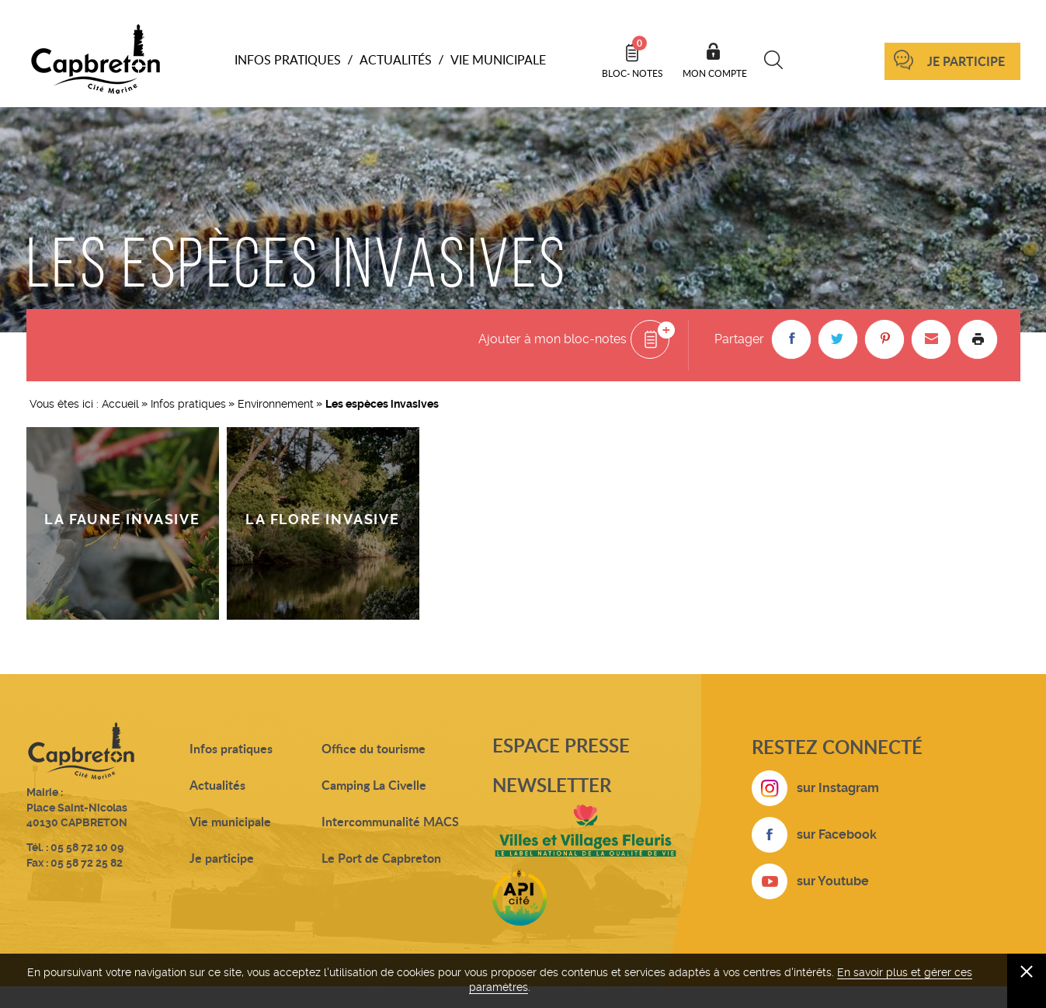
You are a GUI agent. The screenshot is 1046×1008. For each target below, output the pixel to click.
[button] (791, 339)
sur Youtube (833, 881)
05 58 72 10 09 (86, 847)
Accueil (120, 404)
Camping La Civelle (373, 785)
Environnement (276, 404)
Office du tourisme (373, 748)
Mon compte (715, 73)
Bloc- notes (632, 57)
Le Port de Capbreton (381, 858)
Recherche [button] (774, 59)
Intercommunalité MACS (390, 821)
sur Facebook (837, 834)
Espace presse (561, 745)
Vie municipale (230, 821)
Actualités (217, 785)
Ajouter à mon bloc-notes (552, 339)
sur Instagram (838, 787)
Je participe (966, 61)
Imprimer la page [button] (977, 339)
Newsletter (551, 785)
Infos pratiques (188, 404)
